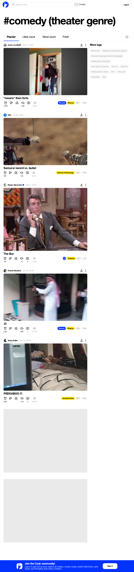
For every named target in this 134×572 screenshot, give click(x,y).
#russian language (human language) (106, 56)
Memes (71, 103)
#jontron (124, 66)
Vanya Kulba (13, 340)
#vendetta (95, 77)
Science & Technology (65, 173)
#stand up (95, 51)
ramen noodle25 (14, 45)
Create (79, 4)
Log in (126, 4)
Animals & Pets (68, 398)
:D (5, 324)
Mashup (71, 328)
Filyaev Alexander (15, 185)
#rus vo (115, 66)
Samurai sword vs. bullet (20, 168)
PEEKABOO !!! (13, 393)
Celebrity (71, 258)
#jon (104, 77)
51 (84, 103)
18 (84, 398)
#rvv (113, 72)
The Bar (9, 254)
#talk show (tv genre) (99, 66)
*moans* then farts (16, 98)
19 (84, 328)
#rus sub (121, 72)
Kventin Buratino (14, 271)
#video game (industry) (100, 61)
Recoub (62, 103)
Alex (9, 115)
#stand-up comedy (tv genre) (115, 51)
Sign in (110, 566)
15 (84, 172)
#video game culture (99, 72)
